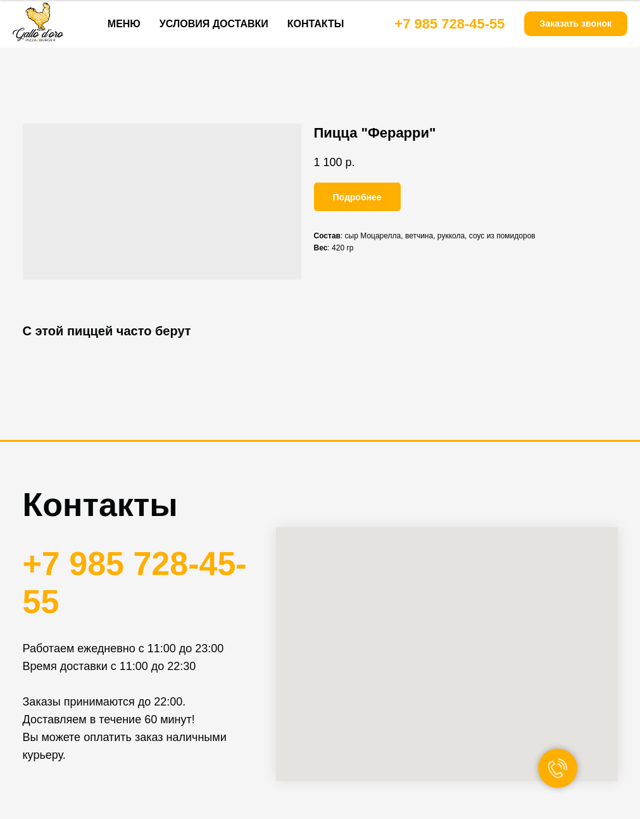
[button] (575, 24)
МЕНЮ (124, 23)
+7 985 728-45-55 (449, 24)
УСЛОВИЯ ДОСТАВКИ (214, 23)
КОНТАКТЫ (315, 23)
